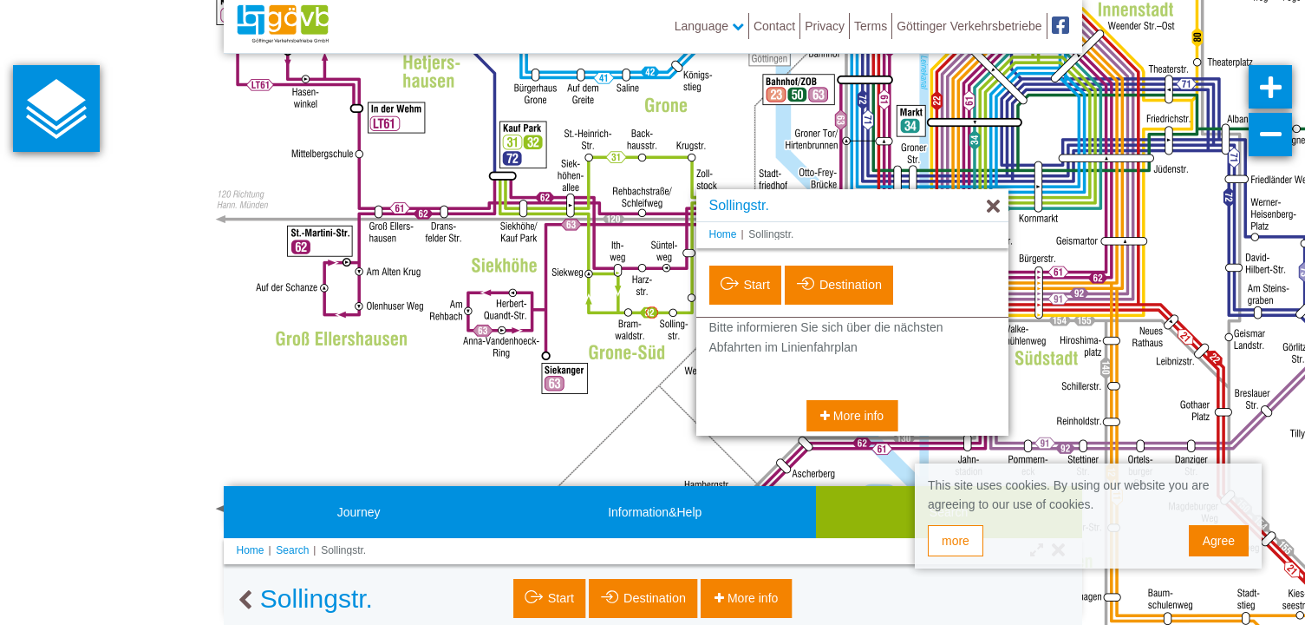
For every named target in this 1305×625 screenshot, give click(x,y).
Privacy (825, 26)
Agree (1219, 541)
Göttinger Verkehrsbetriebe (969, 26)
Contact (774, 26)
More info (857, 416)
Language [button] (709, 26)
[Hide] (993, 207)
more (955, 541)
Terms (870, 26)
